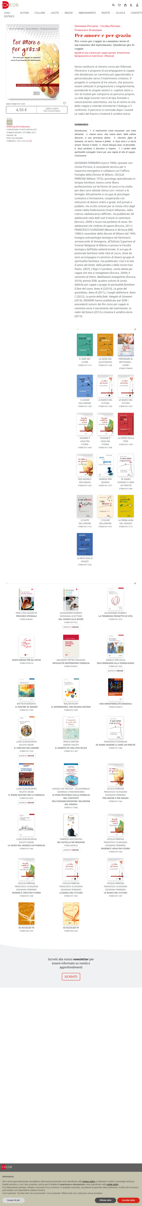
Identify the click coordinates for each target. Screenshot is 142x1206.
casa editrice (9, 14)
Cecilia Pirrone (110, 26)
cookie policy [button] (112, 1184)
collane (40, 12)
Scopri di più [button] (13, 1200)
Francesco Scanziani (88, 30)
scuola (120, 12)
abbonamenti (87, 12)
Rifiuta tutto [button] (105, 1200)
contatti (136, 12)
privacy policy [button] (89, 1181)
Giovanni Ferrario (86, 26)
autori (24, 12)
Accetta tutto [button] (128, 1200)
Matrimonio (124, 52)
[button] (19, 141)
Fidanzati (110, 55)
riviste (106, 12)
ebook (69, 12)
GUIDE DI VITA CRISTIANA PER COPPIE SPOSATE (96, 52)
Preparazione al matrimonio (89, 55)
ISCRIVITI (71, 977)
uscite (55, 12)
